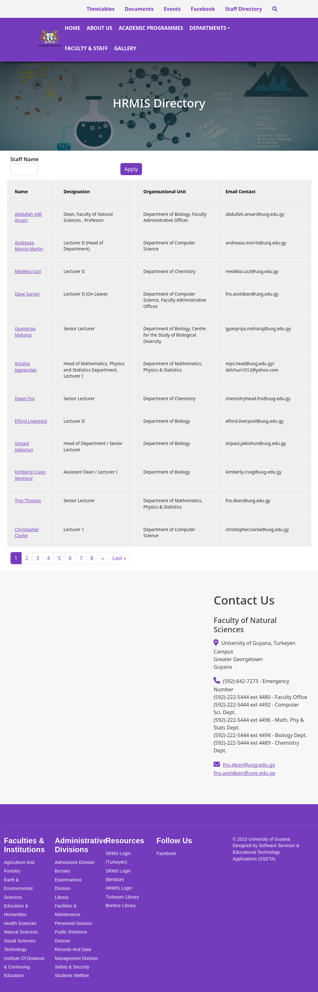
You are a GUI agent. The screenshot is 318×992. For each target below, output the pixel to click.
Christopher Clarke (27, 532)
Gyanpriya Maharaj (25, 331)
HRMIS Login (118, 888)
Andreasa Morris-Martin (29, 246)
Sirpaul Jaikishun (24, 446)
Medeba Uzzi (28, 271)
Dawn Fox (25, 398)
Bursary (62, 871)
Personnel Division (73, 923)
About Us (99, 27)
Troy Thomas (28, 500)
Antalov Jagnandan (26, 366)
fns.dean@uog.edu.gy (249, 764)
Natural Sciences (21, 932)
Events (172, 8)
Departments (207, 27)
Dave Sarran (27, 294)
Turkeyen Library (122, 897)
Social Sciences (20, 941)
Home (72, 27)
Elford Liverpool (31, 421)
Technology (15, 949)
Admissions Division (75, 862)
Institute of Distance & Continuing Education (24, 967)
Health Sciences (20, 923)
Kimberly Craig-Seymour (30, 475)
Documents (139, 8)
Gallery (125, 48)
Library (61, 897)
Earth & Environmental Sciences (18, 889)
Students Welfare (72, 975)
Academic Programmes (151, 27)
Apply (131, 169)
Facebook (203, 8)
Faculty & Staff (86, 48)
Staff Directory (243, 8)
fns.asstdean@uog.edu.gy (244, 773)
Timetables (100, 8)
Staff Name (24, 159)
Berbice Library (120, 905)
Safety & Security (72, 967)
